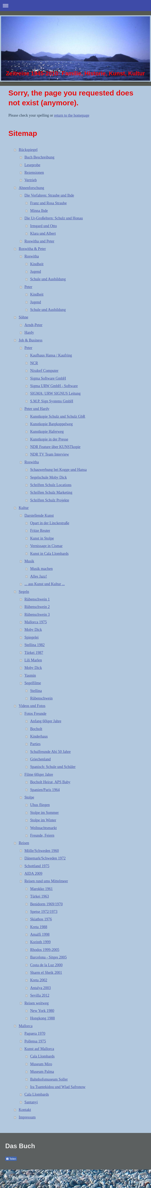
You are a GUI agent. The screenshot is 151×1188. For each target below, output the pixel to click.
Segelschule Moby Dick (48, 477)
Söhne (23, 317)
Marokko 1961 (41, 889)
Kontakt (25, 1110)
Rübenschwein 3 (37, 614)
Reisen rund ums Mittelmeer (46, 881)
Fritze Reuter (40, 530)
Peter (28, 287)
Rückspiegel (28, 150)
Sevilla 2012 (39, 995)
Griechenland (40, 759)
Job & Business (30, 340)
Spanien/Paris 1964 (45, 790)
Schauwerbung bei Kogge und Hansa (58, 470)
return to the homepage (71, 115)
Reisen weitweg (36, 1003)
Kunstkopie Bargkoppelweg (51, 424)
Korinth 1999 (40, 942)
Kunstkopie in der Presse (49, 439)
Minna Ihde (39, 211)
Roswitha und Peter (39, 241)
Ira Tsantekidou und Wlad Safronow (58, 1087)
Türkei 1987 (33, 653)
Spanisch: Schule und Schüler (53, 767)
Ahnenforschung (31, 188)
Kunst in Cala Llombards (49, 553)
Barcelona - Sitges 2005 (48, 957)
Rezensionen (34, 172)
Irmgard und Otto (43, 226)
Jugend (35, 271)
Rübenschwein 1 (37, 599)
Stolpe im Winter (43, 820)
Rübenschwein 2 (37, 607)
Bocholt (36, 729)
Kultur (24, 508)
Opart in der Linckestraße (49, 523)
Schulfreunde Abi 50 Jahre (50, 752)
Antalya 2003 (40, 988)
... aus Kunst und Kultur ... (44, 584)
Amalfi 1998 (39, 934)
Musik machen (41, 569)
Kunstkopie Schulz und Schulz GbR (57, 416)
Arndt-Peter (33, 325)
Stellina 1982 (34, 645)
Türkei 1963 (39, 896)
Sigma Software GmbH (48, 378)
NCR (34, 363)
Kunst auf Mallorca (39, 1049)
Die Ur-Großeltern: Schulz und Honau (53, 218)
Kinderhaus (39, 736)
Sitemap (36, 1176)
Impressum (27, 1117)
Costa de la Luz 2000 (46, 965)
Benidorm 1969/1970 (46, 904)
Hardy (29, 332)
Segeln (24, 592)
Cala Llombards (42, 1056)
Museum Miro (41, 1064)
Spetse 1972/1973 (43, 912)
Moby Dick (33, 630)
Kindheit (37, 264)
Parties (35, 744)
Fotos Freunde (35, 713)
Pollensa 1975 (35, 1041)
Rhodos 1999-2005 (44, 950)
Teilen (11, 1158)
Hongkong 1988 (42, 1018)
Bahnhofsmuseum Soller (49, 1079)
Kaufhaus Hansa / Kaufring (51, 355)
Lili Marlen (33, 660)
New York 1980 (42, 1011)
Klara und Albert (43, 233)
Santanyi (31, 1102)
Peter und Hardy (36, 409)
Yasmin (30, 675)
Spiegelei (31, 637)
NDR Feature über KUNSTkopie (55, 447)
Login (142, 1176)
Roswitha (31, 256)
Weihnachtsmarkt (43, 828)
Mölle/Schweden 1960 (41, 851)
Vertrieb (30, 180)
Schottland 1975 (36, 866)
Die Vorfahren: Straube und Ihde (49, 195)
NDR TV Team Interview (49, 454)
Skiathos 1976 (41, 919)
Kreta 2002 (38, 980)
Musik (29, 561)
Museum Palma (42, 1071)
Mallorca (26, 1026)
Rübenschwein (41, 698)
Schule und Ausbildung (48, 279)
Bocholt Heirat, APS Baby (50, 782)
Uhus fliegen (40, 805)
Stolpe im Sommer (44, 812)
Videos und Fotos (32, 706)
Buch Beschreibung (39, 157)
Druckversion (16, 1176)
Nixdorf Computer (44, 371)
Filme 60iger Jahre (38, 774)
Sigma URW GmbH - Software (54, 386)
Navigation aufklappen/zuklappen (75, 5)
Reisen (24, 843)
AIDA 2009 (33, 873)
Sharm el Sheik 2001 (46, 972)
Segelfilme (32, 683)
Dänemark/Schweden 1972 (44, 858)
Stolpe (29, 797)
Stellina (36, 691)
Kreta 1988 (38, 927)
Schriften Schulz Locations (51, 485)
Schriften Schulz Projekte (49, 500)
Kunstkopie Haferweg (47, 431)
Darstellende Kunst (39, 515)
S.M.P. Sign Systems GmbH (51, 401)
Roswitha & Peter (32, 249)
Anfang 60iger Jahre (45, 721)
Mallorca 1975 (35, 622)
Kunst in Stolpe (42, 538)
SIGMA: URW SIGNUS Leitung (55, 393)
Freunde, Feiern (42, 835)
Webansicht (138, 1181)
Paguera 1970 (34, 1033)
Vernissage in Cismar (46, 546)
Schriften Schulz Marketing (51, 492)
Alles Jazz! (38, 576)
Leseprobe (32, 165)
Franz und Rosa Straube (48, 203)
